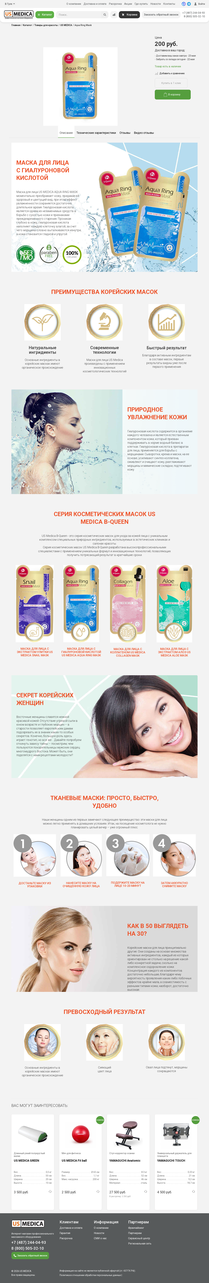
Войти (199, 4)
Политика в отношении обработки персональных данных (90, 1275)
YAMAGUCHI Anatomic (124, 1160)
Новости (155, 3)
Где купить (141, 3)
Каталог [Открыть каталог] (44, 14)
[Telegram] (189, 4)
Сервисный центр (139, 1238)
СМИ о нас (100, 1238)
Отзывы (125, 132)
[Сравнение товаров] (114, 14)
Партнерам (135, 1233)
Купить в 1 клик (171, 83)
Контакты (169, 3)
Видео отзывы (144, 132)
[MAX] (184, 4)
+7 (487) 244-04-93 (193, 12)
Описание (66, 132)
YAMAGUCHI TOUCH (171, 1160)
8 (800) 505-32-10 (194, 16)
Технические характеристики (96, 132)
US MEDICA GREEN (26, 1160)
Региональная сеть (139, 1243)
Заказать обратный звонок (161, 14)
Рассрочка (115, 3)
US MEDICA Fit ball (74, 1160)
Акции (128, 3)
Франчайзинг (136, 1227)
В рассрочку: (120, 1196)
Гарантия (65, 1233)
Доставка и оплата (95, 3)
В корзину (172, 94)
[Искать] (104, 14)
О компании (73, 3)
